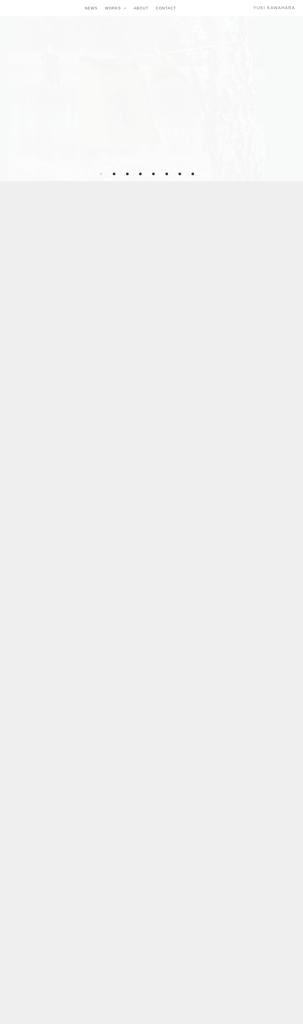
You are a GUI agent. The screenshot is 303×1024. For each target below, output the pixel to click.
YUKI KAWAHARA (274, 7)
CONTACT (166, 8)
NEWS (91, 8)
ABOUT (141, 8)
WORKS (113, 8)
